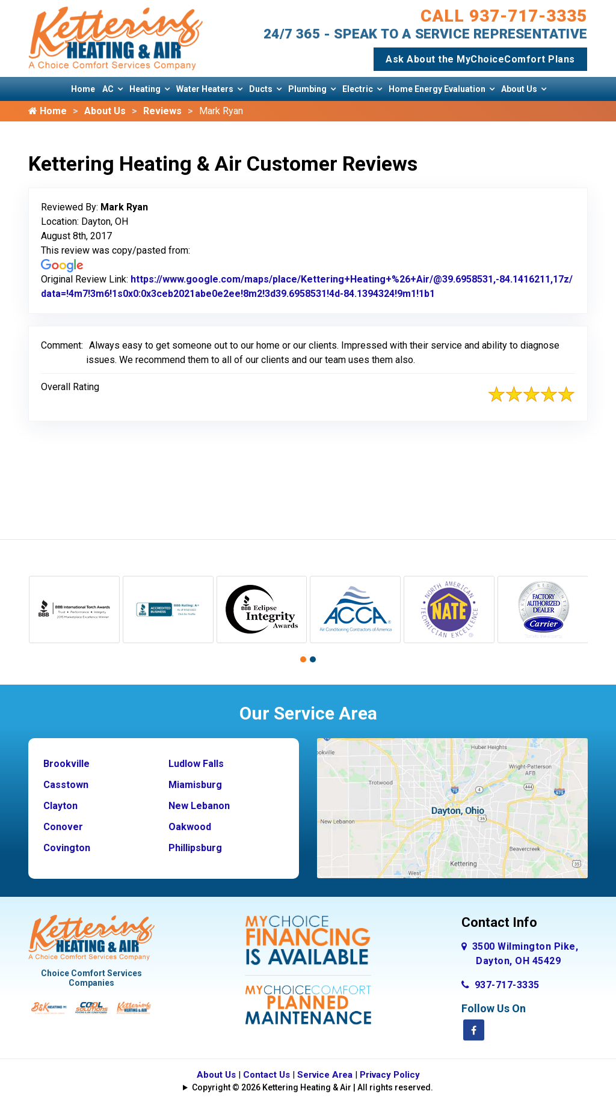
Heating (145, 89)
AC (108, 89)
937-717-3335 (500, 985)
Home (83, 89)
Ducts (261, 89)
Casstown (65, 784)
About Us (519, 89)
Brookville (66, 763)
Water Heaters (204, 89)
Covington (66, 848)
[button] (303, 659)
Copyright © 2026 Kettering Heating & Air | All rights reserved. (312, 1087)
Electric (357, 89)
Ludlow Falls (196, 763)
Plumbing (307, 89)
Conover (63, 827)
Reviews (162, 111)
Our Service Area (308, 713)
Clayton (60, 805)
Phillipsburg (195, 848)
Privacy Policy (390, 1074)
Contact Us (266, 1074)
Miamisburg (195, 784)
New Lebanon (199, 805)
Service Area (325, 1074)
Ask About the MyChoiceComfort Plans (480, 59)
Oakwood (189, 827)
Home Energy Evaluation (437, 89)
